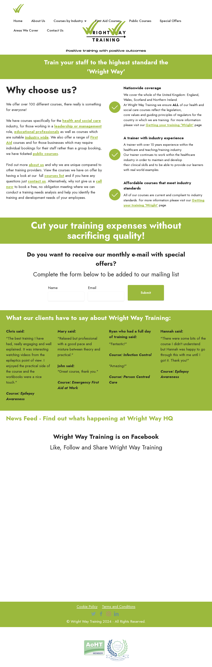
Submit (146, 292)
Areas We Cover (26, 30)
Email (92, 287)
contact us (37, 181)
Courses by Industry (68, 20)
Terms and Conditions (118, 606)
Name (53, 287)
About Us (38, 20)
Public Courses (140, 20)
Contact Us (55, 30)
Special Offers (170, 20)
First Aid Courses (107, 20)
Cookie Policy (87, 606)
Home (18, 20)
